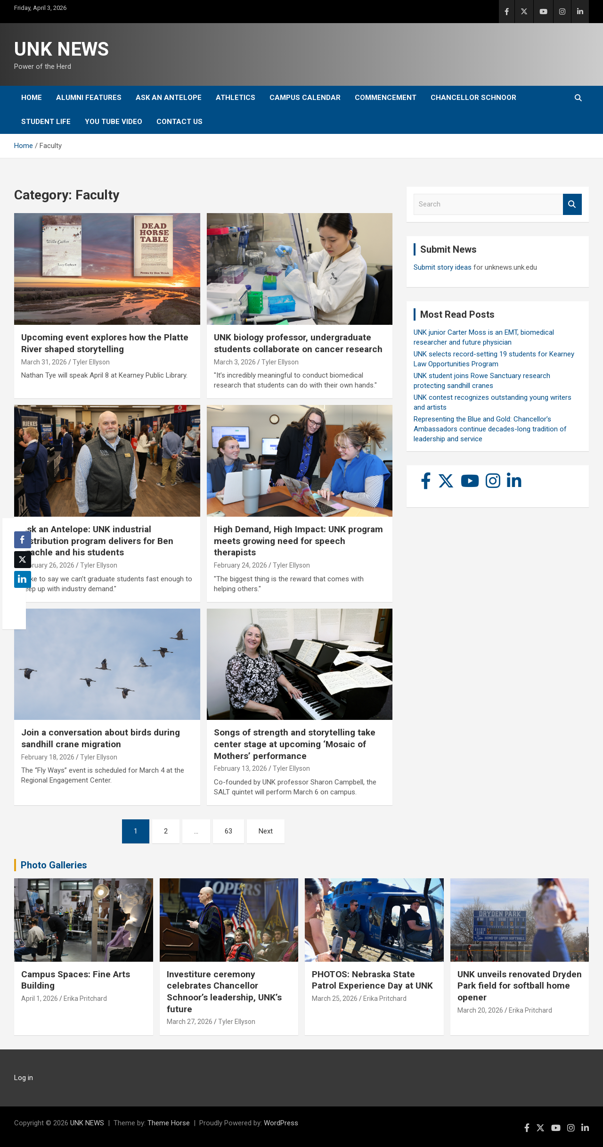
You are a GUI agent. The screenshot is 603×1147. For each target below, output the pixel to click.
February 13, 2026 (240, 768)
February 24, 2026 (240, 565)
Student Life (46, 121)
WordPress (281, 1123)
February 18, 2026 (47, 757)
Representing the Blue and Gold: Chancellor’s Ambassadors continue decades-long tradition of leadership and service (490, 429)
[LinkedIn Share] (22, 579)
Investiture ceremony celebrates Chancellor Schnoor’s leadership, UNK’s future (224, 992)
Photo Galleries (54, 865)
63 (228, 831)
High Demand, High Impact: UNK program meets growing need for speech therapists (298, 541)
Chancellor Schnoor (473, 97)
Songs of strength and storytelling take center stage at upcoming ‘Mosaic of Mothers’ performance (294, 744)
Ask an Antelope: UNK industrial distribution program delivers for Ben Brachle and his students (97, 541)
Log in (23, 1077)
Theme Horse (168, 1123)
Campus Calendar (305, 97)
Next (266, 831)
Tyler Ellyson (91, 362)
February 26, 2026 (47, 565)
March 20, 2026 (480, 1010)
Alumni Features (89, 97)
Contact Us (179, 121)
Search (572, 204)
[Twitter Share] (22, 559)
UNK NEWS (61, 49)
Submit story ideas (443, 267)
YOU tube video (113, 121)
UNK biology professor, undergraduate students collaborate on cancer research (298, 343)
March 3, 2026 (235, 362)
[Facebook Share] (22, 539)
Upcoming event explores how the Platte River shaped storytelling (104, 343)
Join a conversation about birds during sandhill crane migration (100, 738)
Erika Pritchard (85, 998)
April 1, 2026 (39, 998)
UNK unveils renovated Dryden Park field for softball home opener (519, 986)
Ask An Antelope (169, 97)
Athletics (235, 97)
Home (31, 97)
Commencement (385, 97)
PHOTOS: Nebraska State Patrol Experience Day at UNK (372, 980)
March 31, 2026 (44, 362)
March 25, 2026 (335, 998)
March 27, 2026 (189, 1021)
